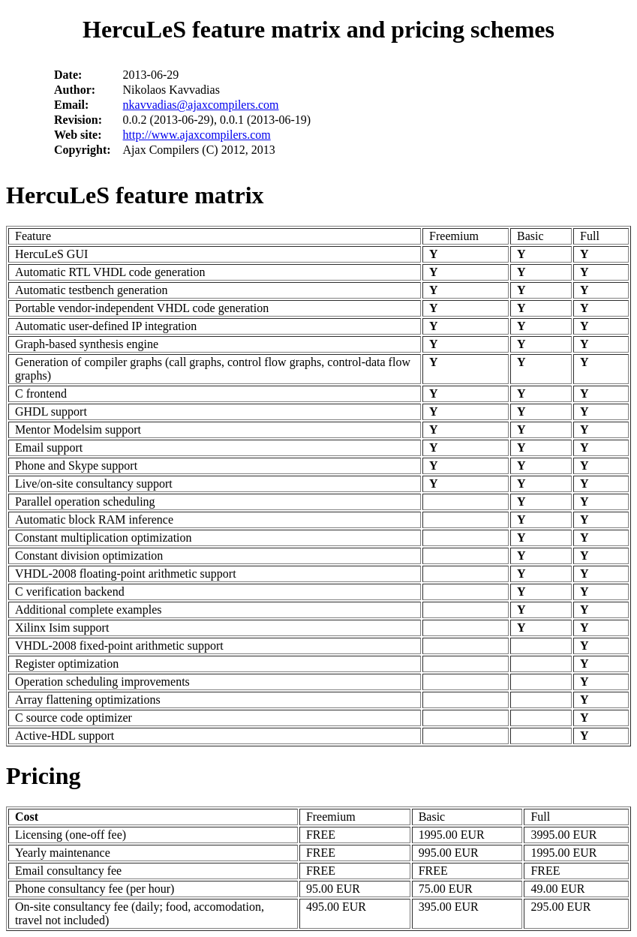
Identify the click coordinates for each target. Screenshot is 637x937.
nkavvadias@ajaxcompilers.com (201, 104)
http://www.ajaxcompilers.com (197, 134)
